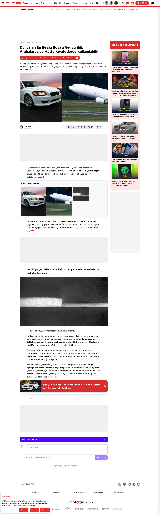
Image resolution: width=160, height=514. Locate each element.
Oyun (49, 3)
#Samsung (76, 9)
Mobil (37, 3)
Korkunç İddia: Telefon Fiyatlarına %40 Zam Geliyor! (125, 161)
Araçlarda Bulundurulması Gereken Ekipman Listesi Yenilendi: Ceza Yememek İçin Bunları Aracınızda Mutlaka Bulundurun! (125, 93)
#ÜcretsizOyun (133, 9)
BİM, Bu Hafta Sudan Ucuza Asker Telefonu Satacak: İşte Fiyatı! (124, 116)
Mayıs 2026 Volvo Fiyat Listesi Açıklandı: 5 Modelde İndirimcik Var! (123, 138)
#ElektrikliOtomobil (96, 9)
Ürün (43, 3)
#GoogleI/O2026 (57, 9)
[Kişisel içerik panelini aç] (132, 3)
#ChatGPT (109, 9)
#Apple (68, 9)
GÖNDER (101, 457)
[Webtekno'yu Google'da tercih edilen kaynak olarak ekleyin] (50, 58)
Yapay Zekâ (27, 3)
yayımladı (31, 230)
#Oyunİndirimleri (120, 9)
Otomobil (57, 3)
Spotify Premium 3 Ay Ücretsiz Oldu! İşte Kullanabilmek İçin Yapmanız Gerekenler (123, 183)
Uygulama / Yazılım (71, 3)
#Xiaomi (85, 9)
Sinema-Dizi (94, 3)
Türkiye (30, 398)
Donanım (84, 3)
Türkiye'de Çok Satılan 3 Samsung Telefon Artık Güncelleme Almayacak (125, 69)
